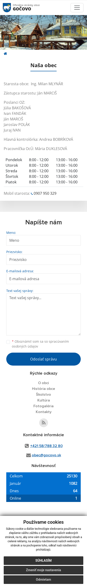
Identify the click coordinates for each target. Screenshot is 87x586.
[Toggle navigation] (77, 7)
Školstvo (43, 394)
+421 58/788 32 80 (46, 446)
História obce (43, 389)
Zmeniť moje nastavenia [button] (43, 570)
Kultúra (43, 400)
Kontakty (44, 412)
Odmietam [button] (43, 579)
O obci (43, 383)
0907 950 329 (45, 193)
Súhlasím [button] (43, 560)
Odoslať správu (43, 359)
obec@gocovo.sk (46, 455)
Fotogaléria (43, 406)
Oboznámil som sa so (40, 343)
